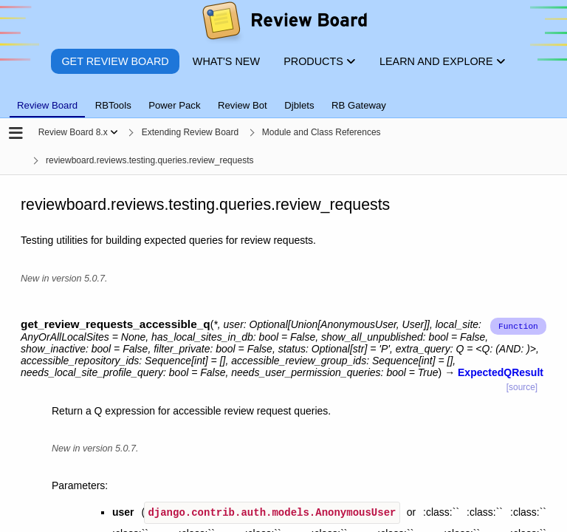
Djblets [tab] (299, 105)
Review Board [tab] (47, 105)
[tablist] (283, 96)
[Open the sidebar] (16, 134)
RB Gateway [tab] (358, 105)
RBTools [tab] (113, 105)
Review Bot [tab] (242, 105)
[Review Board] (284, 24)
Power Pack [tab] (174, 105)
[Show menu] (114, 132)
